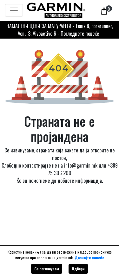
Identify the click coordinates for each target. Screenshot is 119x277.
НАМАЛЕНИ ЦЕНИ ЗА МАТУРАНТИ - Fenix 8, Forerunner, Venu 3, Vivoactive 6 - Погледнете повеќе (59, 29)
